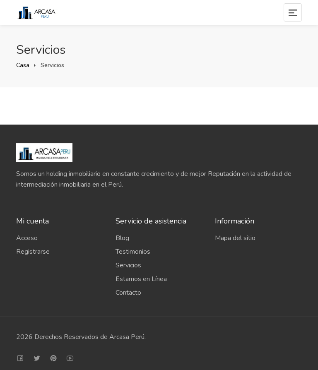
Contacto (128, 292)
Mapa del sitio (235, 238)
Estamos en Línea (141, 279)
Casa (22, 65)
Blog (122, 238)
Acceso (27, 238)
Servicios (128, 265)
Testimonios (133, 251)
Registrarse (33, 251)
